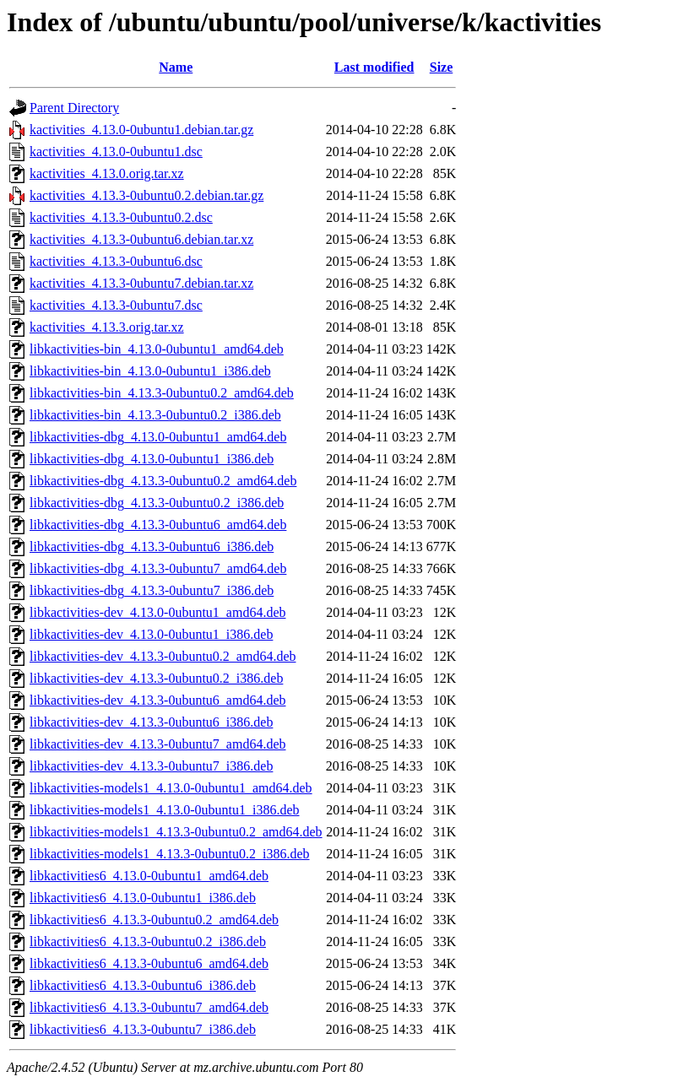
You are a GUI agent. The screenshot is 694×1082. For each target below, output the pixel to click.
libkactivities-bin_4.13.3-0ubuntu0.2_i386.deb (155, 415)
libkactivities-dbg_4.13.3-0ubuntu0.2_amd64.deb (163, 480)
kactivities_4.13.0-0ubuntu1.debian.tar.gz (141, 129)
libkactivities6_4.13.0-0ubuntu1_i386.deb (143, 897)
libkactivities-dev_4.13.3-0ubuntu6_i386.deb (151, 722)
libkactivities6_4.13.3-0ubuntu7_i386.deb (143, 1029)
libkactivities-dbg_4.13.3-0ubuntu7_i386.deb (152, 590)
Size (441, 67)
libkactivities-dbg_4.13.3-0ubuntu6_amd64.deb (158, 524)
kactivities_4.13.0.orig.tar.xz (107, 173)
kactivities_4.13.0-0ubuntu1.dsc (116, 151)
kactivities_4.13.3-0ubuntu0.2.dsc (121, 217)
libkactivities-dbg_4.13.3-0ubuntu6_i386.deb (152, 546)
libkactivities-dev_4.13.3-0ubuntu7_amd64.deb (158, 744)
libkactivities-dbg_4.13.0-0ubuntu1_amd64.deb (158, 437)
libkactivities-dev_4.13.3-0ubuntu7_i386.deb (151, 766)
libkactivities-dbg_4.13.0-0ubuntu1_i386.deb (152, 459)
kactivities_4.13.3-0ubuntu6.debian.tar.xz (141, 239)
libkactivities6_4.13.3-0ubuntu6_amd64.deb (149, 963)
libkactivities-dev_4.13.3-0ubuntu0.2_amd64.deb (163, 656)
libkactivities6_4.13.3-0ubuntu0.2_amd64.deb (154, 919)
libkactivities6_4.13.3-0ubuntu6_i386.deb (143, 985)
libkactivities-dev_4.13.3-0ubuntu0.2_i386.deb (156, 678)
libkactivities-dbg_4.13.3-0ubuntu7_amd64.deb (158, 568)
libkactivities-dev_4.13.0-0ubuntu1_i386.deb (151, 634)
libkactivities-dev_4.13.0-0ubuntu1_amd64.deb (158, 612)
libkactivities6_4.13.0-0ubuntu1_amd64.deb (149, 875)
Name (175, 67)
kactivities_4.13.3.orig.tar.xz (107, 327)
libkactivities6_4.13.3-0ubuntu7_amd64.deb (149, 1007)
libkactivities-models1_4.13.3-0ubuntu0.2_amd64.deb (176, 832)
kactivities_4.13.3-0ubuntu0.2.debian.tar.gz (146, 195)
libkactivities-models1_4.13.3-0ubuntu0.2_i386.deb (170, 854)
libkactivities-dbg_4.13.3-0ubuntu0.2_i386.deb (157, 502)
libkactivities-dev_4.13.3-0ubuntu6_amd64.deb (158, 700)
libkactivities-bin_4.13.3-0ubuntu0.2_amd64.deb (162, 393)
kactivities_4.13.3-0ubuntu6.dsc (116, 261)
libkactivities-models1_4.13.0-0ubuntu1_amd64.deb (171, 788)
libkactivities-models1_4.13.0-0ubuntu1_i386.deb (165, 810)
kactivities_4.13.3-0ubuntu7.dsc (116, 305)
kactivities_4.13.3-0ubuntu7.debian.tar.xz (141, 283)
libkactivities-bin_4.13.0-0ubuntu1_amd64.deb (157, 349)
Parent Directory (74, 107)
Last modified (374, 67)
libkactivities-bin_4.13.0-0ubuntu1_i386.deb (150, 371)
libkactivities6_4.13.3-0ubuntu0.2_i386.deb (148, 941)
